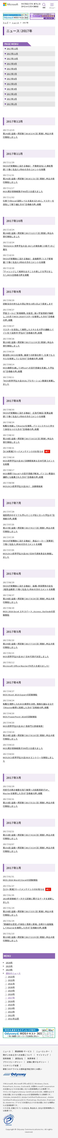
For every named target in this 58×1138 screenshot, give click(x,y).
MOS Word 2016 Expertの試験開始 (20, 694)
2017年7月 (12, 73)
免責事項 (31, 1058)
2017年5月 (12, 83)
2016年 (11, 1001)
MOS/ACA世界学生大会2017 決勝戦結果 (23, 486)
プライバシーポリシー (13, 1062)
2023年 (11, 976)
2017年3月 (12, 93)
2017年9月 (12, 63)
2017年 (11, 997)
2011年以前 (13, 1018)
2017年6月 (12, 78)
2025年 (9, 966)
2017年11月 (12, 53)
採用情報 (7, 1058)
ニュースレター (43, 1051)
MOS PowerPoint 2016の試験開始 (20, 716)
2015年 (11, 1004)
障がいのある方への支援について (17, 1055)
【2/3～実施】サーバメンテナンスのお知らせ (23, 889)
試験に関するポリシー (37, 1062)
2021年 (11, 983)
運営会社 (19, 1058)
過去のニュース (13, 973)
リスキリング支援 (11, 1065)
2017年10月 (12, 58)
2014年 (11, 1008)
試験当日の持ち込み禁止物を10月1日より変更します (28, 303)
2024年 (9, 969)
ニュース (15, 22)
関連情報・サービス (23, 1051)
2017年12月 (12, 48)
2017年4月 (12, 88)
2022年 (11, 980)
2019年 (11, 990)
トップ (5, 22)
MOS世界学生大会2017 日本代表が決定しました (26, 656)
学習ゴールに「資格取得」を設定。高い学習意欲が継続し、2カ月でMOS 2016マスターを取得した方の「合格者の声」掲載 (29, 317)
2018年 (11, 994)
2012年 (11, 1015)
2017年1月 (12, 104)
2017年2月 (12, 98)
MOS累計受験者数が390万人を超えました (23, 748)
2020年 (11, 987)
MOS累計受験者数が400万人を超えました (23, 191)
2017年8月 (12, 68)
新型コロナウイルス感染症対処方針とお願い (22, 1069)
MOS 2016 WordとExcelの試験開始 (20, 880)
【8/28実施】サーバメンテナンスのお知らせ (23, 451)
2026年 (9, 962)
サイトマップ (42, 1055)
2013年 (11, 1011)
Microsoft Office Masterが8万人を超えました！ (26, 665)
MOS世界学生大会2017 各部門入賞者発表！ (23, 726)
